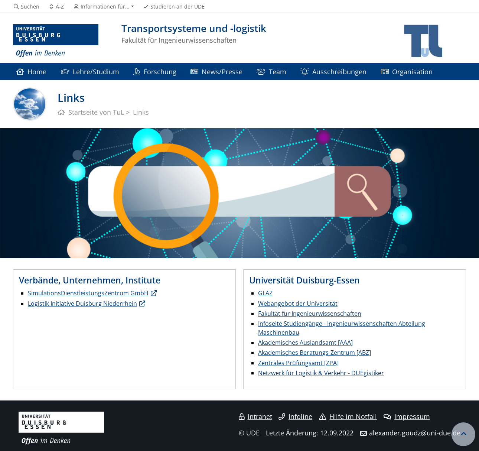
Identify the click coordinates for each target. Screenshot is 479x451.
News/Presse (216, 71)
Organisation (407, 71)
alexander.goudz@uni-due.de (414, 432)
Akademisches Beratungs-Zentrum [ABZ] (314, 352)
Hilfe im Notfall (348, 416)
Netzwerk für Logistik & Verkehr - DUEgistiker (321, 373)
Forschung (154, 71)
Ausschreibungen (333, 71)
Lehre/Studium (90, 71)
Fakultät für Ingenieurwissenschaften (309, 313)
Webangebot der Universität (298, 303)
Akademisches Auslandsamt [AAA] (305, 342)
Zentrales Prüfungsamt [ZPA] (298, 363)
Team (271, 71)
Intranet (255, 416)
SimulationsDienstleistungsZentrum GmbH (88, 293)
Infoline (295, 416)
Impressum (407, 416)
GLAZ (265, 293)
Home (31, 71)
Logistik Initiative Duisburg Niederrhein (82, 303)
